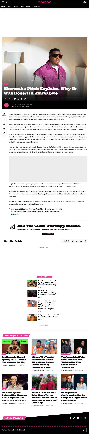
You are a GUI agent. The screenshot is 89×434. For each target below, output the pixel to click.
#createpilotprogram (34, 212)
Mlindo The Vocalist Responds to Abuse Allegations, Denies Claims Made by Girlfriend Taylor (47, 305)
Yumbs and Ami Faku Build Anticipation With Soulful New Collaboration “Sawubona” (73, 362)
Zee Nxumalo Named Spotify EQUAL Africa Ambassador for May (47, 283)
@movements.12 (16, 209)
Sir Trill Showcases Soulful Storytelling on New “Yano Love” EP (48, 293)
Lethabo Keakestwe (18, 104)
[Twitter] (74, 417)
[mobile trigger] (3, 2)
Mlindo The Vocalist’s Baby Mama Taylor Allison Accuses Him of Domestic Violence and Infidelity (44, 397)
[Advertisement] (44, 22)
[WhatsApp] (85, 417)
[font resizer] (6, 2)
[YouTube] (78, 417)
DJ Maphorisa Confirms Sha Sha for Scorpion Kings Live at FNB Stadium (74, 396)
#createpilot (45, 212)
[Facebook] (70, 417)
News (6, 84)
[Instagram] (81, 417)
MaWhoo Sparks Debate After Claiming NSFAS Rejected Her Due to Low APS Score (14, 396)
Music (40, 298)
